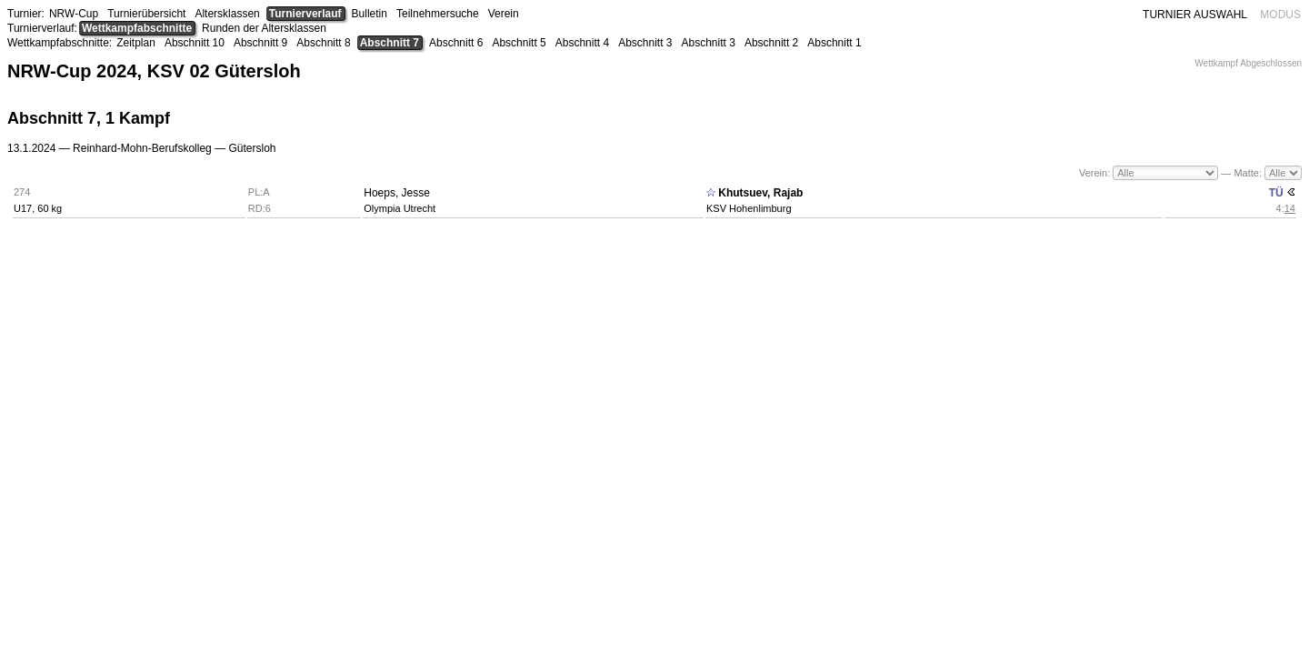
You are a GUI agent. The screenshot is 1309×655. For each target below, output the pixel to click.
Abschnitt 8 (323, 42)
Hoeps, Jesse (397, 192)
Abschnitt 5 (518, 42)
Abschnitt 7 (389, 42)
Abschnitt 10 (195, 42)
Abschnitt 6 (456, 42)
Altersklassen (227, 13)
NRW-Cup (73, 13)
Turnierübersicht (146, 13)
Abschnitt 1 (834, 42)
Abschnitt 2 (771, 42)
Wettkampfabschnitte (137, 28)
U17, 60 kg (38, 208)
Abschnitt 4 (582, 42)
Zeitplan (135, 42)
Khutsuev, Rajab (760, 192)
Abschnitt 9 (260, 42)
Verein (503, 13)
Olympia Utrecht (399, 208)
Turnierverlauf (305, 13)
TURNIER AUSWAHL (1195, 14)
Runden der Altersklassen (264, 28)
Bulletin (369, 13)
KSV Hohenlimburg (749, 208)
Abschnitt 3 (645, 42)
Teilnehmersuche (437, 13)
